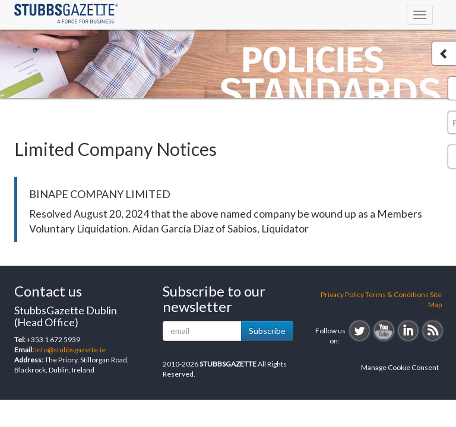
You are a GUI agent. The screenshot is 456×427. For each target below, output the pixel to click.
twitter (359, 330)
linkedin (408, 330)
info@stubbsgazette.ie (70, 349)
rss (432, 330)
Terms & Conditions (397, 294)
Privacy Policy (342, 294)
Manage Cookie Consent (400, 367)
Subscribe (267, 331)
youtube (384, 330)
